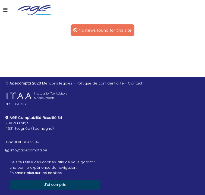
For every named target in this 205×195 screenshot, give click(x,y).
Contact (135, 83)
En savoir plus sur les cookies (36, 173)
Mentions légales (57, 83)
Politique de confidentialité (100, 83)
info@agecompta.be (28, 150)
